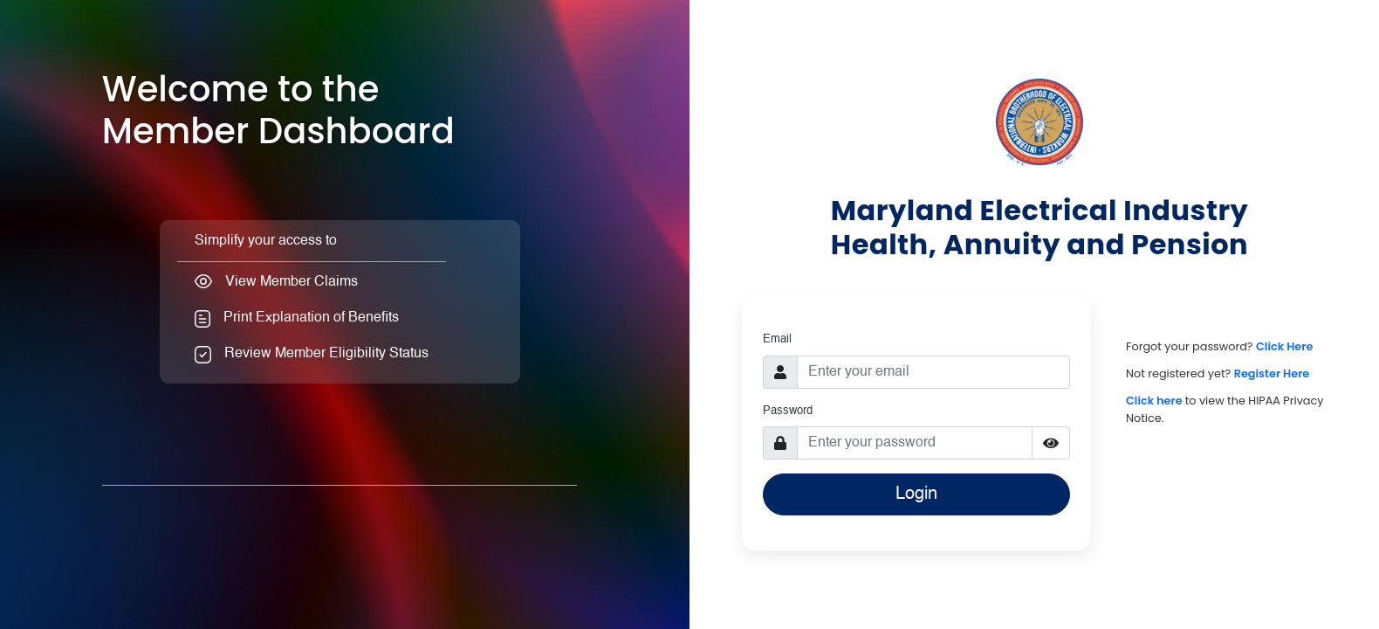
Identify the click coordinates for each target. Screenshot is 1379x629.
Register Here (1272, 373)
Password (788, 411)
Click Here (1284, 346)
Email (777, 339)
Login (916, 494)
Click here (1155, 400)
